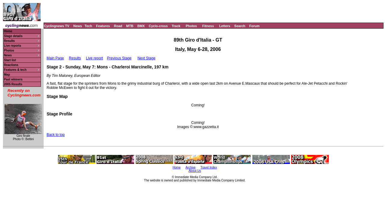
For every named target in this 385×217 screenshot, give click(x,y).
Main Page (55, 58)
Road (118, 26)
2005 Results (13, 84)
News (77, 26)
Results (9, 40)
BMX (141, 26)
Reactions (11, 65)
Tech (88, 26)
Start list (10, 60)
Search (239, 26)
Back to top (56, 135)
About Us (195, 170)
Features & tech (15, 69)
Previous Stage (119, 58)
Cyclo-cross (158, 26)
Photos (191, 26)
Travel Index (209, 167)
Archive (191, 167)
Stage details (13, 36)
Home (8, 31)
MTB (130, 26)
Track (176, 26)
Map (7, 74)
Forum (254, 26)
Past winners (13, 79)
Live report (94, 58)
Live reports (12, 45)
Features (103, 26)
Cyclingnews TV (56, 26)
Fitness (208, 26)
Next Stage (146, 58)
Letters (224, 26)
